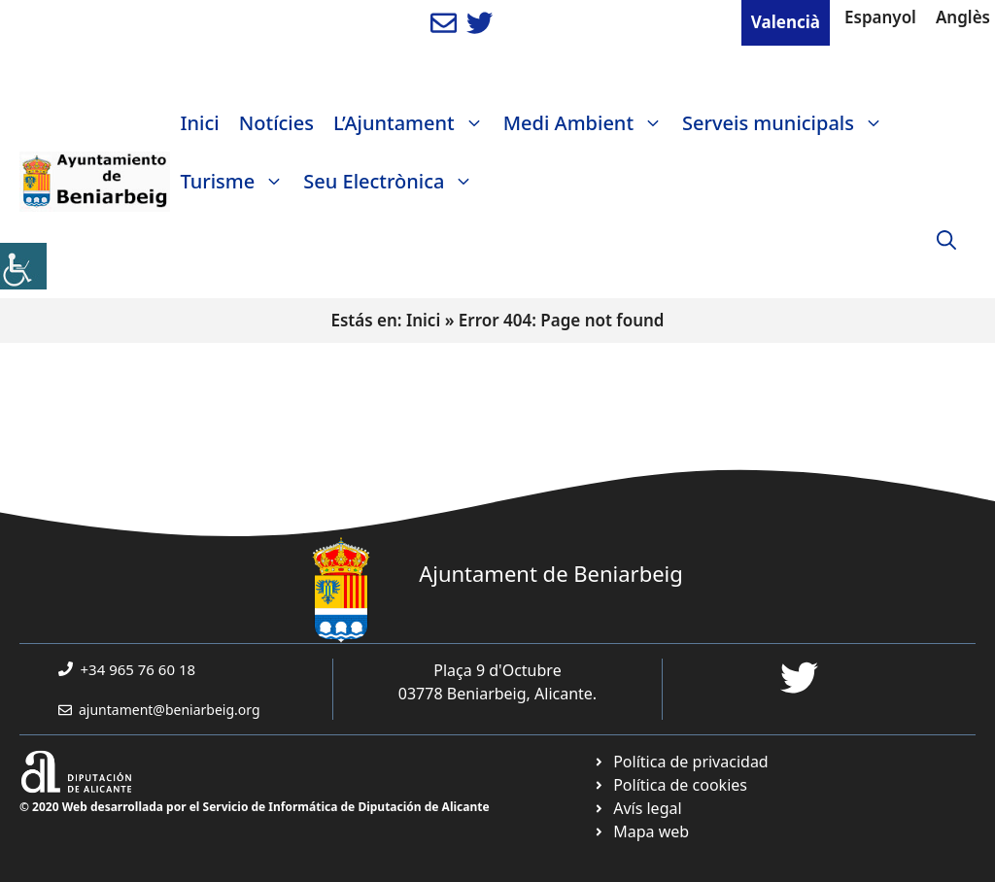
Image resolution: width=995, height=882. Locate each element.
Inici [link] (199, 123)
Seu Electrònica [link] (393, 182)
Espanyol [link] (880, 17)
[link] (23, 266)
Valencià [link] (785, 22)
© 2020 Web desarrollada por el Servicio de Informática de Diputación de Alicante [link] (254, 806)
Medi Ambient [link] (587, 123)
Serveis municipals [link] (787, 123)
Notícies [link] (276, 123)
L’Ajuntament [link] (413, 123)
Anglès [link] (963, 17)
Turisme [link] (236, 182)
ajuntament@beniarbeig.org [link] (169, 709)
